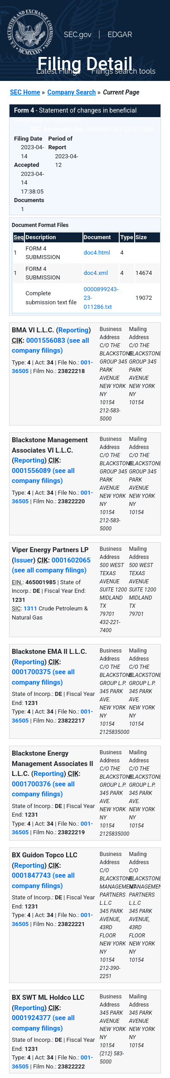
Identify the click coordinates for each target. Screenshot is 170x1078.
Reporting (73, 330)
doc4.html (97, 252)
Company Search (72, 92)
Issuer (23, 560)
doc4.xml (96, 273)
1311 (30, 608)
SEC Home (25, 92)
